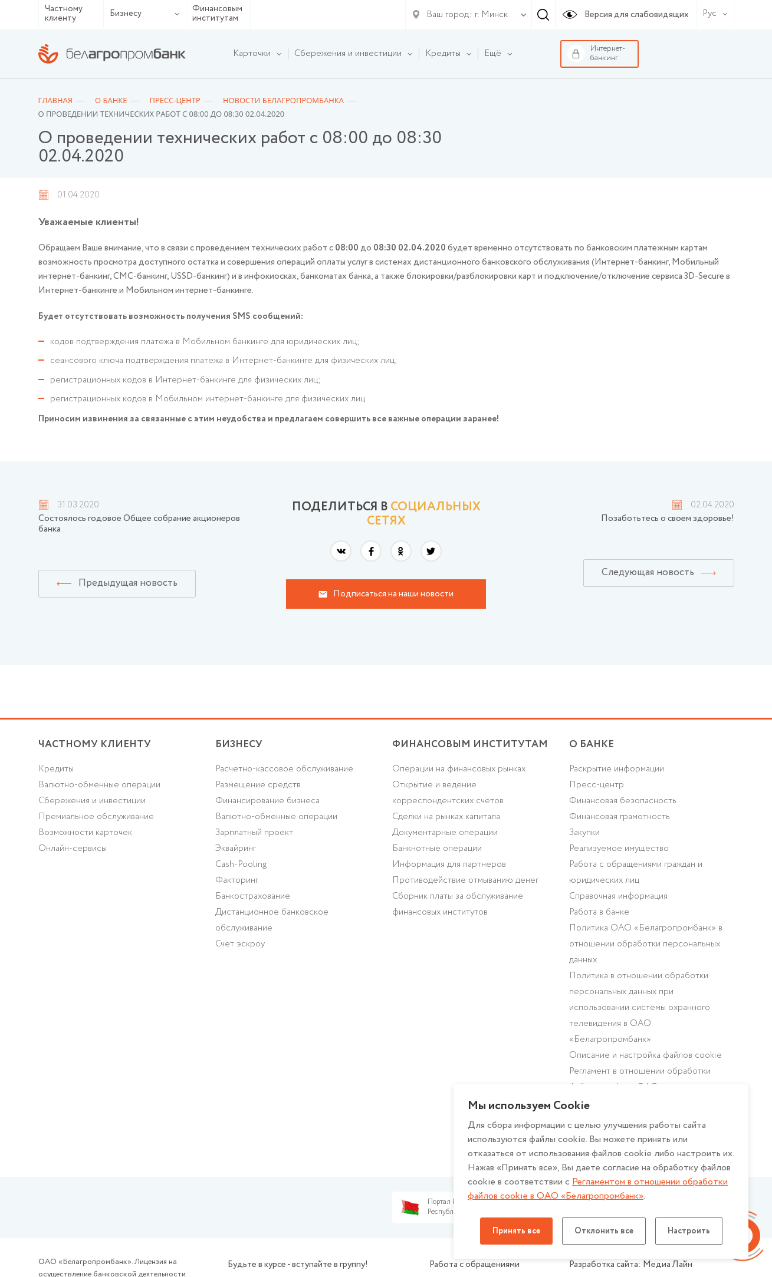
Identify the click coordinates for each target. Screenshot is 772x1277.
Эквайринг (235, 848)
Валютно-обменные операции (99, 784)
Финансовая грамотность (619, 816)
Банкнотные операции (437, 848)
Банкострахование (252, 896)
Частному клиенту (64, 14)
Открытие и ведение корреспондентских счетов (448, 792)
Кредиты (56, 769)
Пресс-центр (596, 784)
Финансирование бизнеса (267, 800)
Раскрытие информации (616, 769)
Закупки (584, 832)
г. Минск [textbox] (491, 14)
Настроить (689, 1231)
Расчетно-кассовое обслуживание (284, 769)
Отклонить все (603, 1231)
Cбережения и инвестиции (92, 800)
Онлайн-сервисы (72, 848)
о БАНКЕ (591, 744)
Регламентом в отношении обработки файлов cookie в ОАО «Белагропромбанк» (598, 1189)
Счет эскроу (240, 944)
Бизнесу (145, 13)
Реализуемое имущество (619, 848)
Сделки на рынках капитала (446, 816)
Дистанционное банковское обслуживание (271, 920)
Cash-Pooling (241, 864)
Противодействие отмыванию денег (465, 880)
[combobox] (489, 14)
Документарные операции (445, 832)
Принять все (516, 1231)
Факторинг (236, 880)
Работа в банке (599, 912)
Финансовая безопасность (622, 800)
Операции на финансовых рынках (458, 769)
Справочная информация (618, 896)
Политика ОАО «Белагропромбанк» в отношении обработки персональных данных (645, 944)
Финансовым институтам (217, 14)
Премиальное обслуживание (96, 816)
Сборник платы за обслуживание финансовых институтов (457, 904)
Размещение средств (258, 784)
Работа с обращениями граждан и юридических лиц (635, 872)
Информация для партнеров (449, 864)
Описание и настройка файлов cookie (645, 1055)
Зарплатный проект (254, 832)
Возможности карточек (85, 832)
